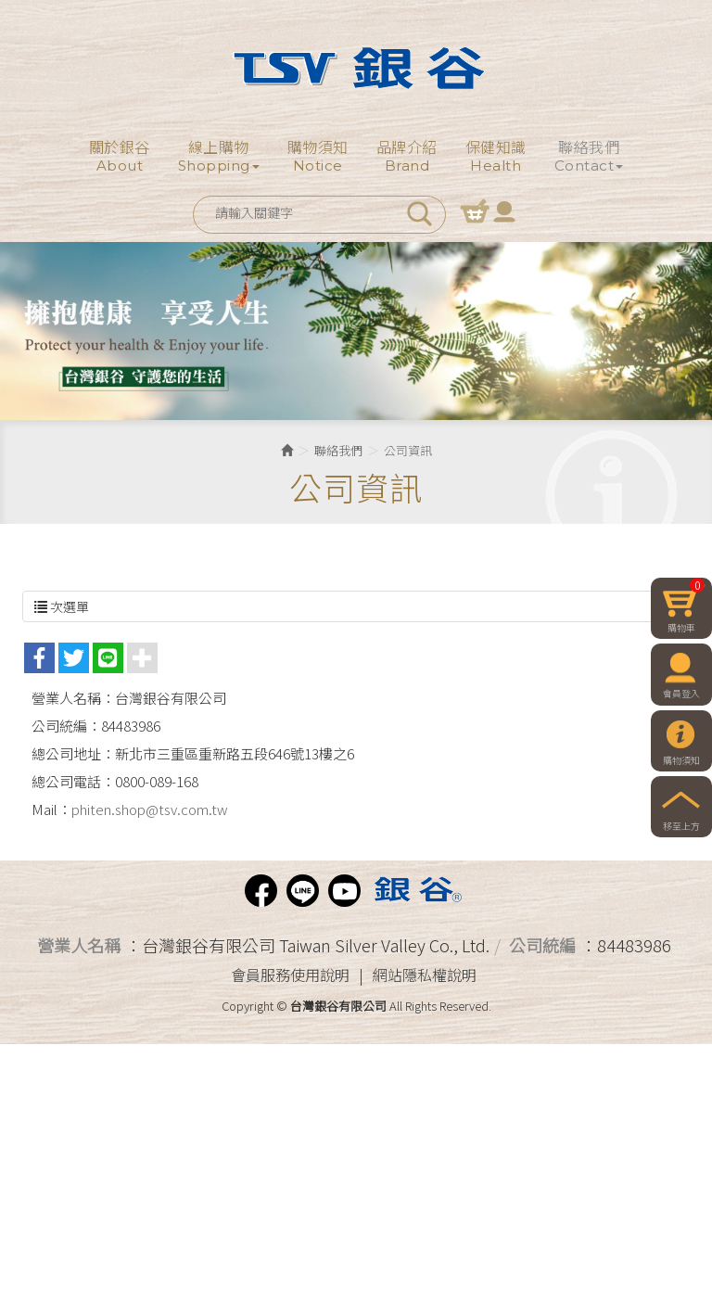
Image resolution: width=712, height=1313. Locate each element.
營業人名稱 (79, 945)
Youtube (344, 890)
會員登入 (504, 210)
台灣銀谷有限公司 (356, 67)
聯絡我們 (338, 450)
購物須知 (681, 760)
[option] (356, 331)
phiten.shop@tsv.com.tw (149, 809)
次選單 (356, 606)
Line (302, 890)
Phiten (416, 890)
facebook (261, 890)
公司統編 (542, 945)
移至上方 (681, 826)
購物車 (475, 210)
